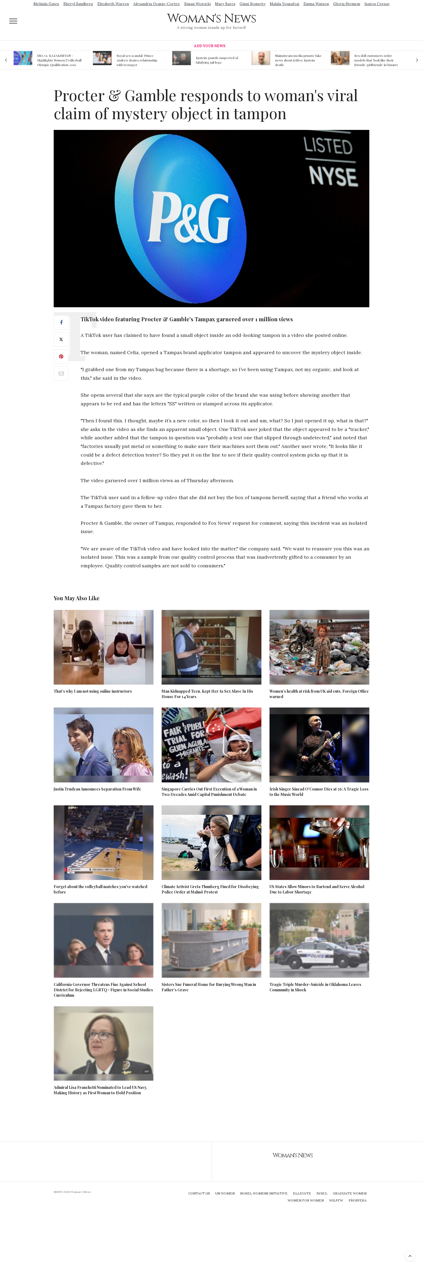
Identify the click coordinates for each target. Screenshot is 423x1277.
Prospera (358, 1200)
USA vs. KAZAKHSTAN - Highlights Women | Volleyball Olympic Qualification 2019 (59, 60)
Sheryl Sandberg (78, 4)
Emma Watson (316, 4)
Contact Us (199, 1193)
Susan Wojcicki (197, 4)
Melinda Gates (46, 4)
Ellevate (302, 1193)
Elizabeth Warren (113, 4)
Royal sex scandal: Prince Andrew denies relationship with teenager (137, 60)
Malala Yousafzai (284, 4)
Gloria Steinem (346, 4)
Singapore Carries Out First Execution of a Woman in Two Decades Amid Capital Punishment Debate (209, 791)
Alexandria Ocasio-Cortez (156, 4)
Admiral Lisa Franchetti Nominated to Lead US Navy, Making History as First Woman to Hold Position (100, 1090)
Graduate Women (350, 1193)
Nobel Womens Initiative (264, 1193)
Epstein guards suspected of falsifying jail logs (217, 60)
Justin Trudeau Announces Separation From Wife (97, 789)
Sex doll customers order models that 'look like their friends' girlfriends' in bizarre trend (376, 60)
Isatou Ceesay (377, 4)
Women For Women (306, 1200)
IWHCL (322, 1193)
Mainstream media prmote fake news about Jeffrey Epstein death (298, 60)
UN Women (225, 1193)
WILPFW (336, 1200)
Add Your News (209, 46)
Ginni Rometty (252, 4)
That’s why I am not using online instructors (93, 691)
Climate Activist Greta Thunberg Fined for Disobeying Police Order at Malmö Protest (210, 889)
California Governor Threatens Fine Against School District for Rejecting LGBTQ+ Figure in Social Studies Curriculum (103, 990)
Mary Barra (225, 4)
